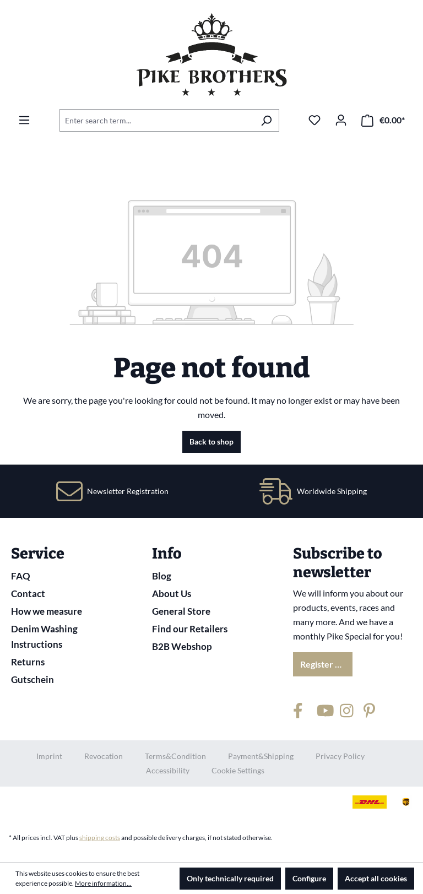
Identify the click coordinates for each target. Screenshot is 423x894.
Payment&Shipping (261, 756)
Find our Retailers (189, 629)
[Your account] (341, 120)
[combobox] (156, 120)
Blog (161, 576)
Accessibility (167, 770)
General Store (181, 611)
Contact (28, 593)
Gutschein (32, 679)
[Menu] (24, 120)
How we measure (46, 611)
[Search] (266, 120)
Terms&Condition (175, 756)
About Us (171, 593)
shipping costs (99, 837)
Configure (309, 878)
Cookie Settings (238, 770)
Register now (326, 664)
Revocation (103, 756)
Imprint (49, 756)
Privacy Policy (340, 756)
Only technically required (230, 878)
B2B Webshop (182, 646)
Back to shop (211, 441)
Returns (28, 662)
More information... (103, 883)
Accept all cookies (376, 878)
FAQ (20, 576)
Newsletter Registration (128, 491)
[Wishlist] (314, 120)
